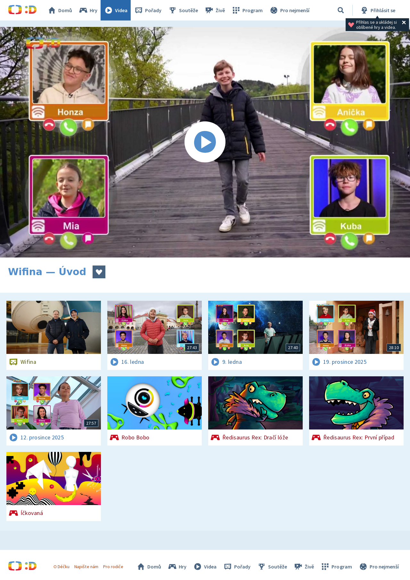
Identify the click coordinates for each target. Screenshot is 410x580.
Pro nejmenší (289, 10)
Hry (87, 10)
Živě (214, 10)
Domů (59, 10)
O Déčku (61, 566)
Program (247, 10)
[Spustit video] (205, 142)
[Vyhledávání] (340, 10)
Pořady (147, 10)
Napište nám (86, 566)
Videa (115, 10)
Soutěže (183, 10)
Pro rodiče (113, 566)
